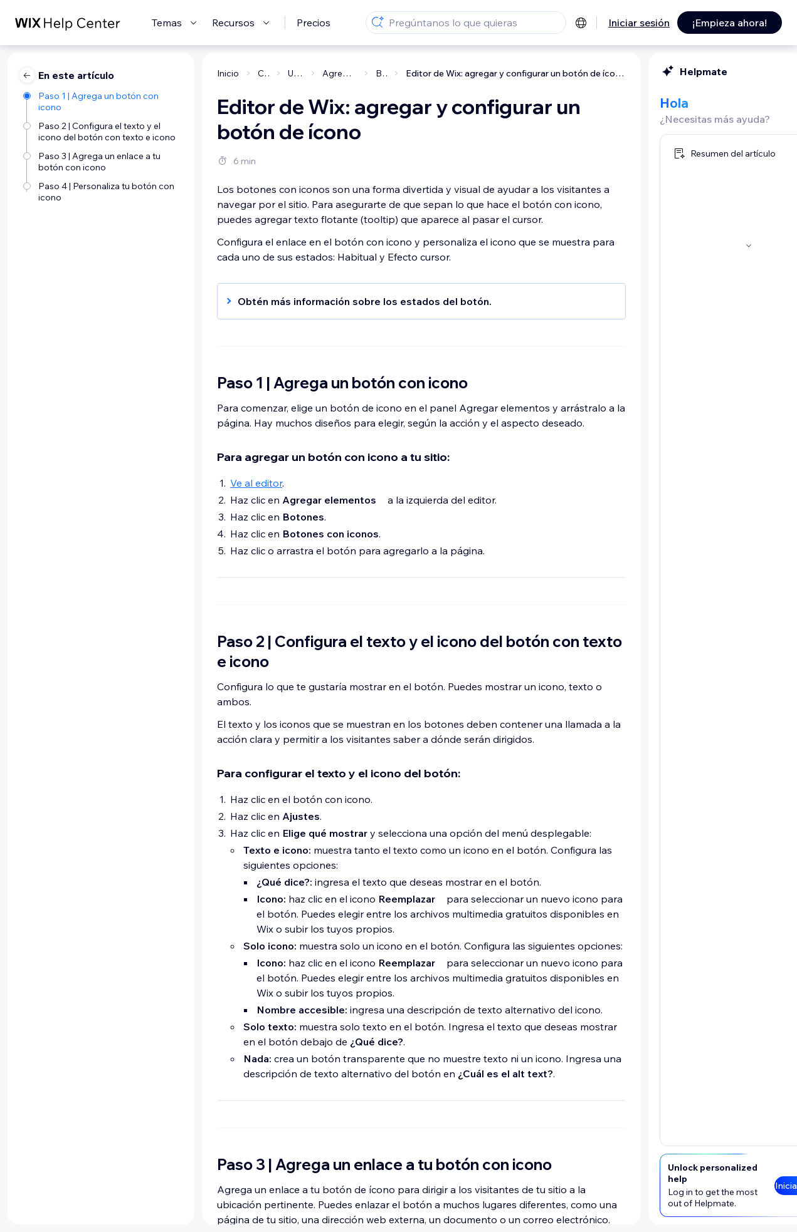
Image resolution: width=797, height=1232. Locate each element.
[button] (299, 301)
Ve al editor (141, 483)
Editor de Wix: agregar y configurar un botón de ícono (400, 73)
